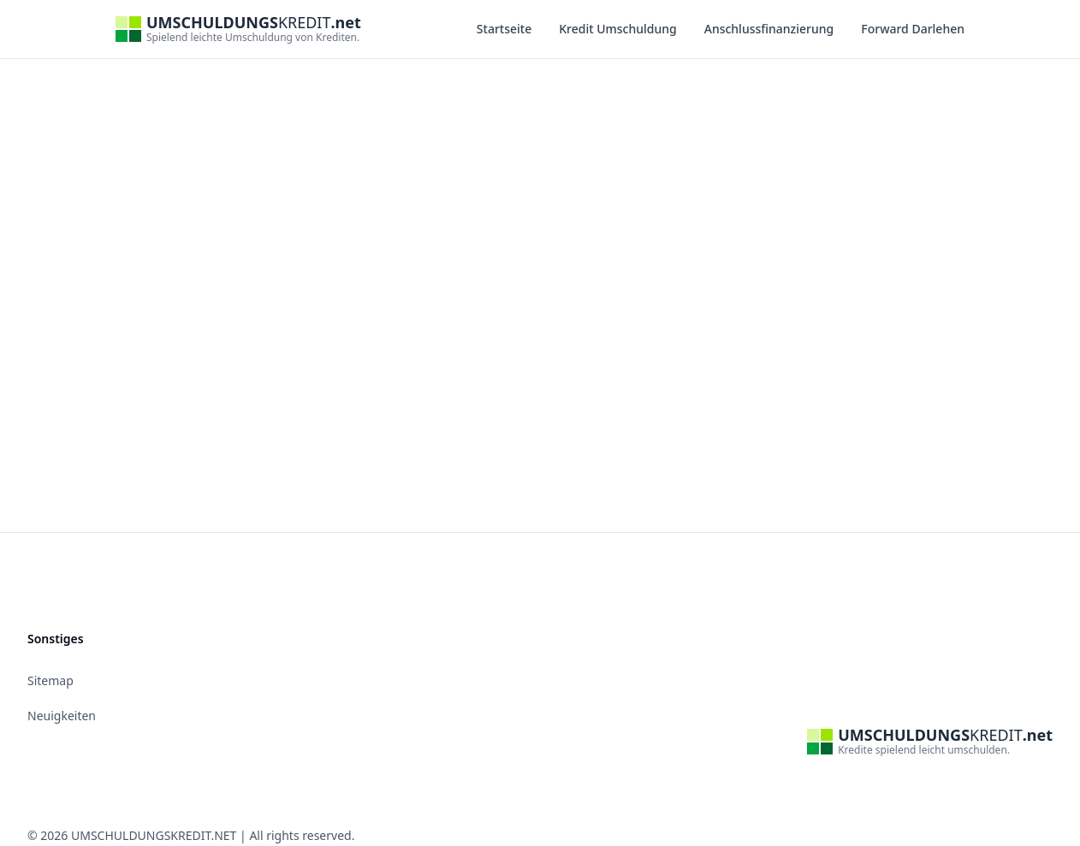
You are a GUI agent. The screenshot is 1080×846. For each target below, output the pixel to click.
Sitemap (50, 680)
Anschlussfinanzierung (769, 29)
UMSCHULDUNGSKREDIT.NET (153, 835)
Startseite (504, 29)
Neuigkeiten (61, 715)
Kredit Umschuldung (618, 29)
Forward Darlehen (912, 29)
